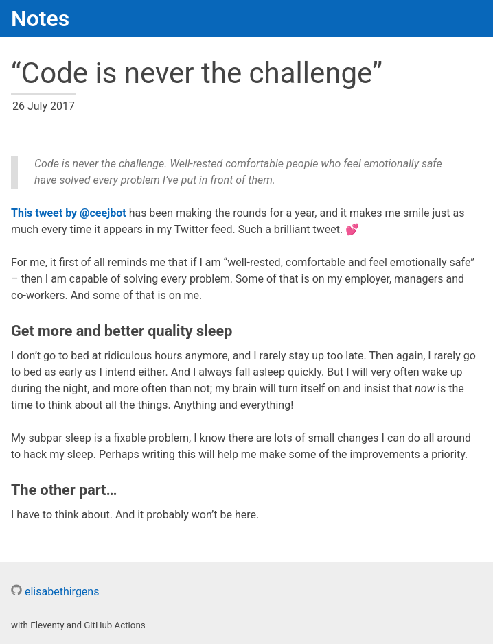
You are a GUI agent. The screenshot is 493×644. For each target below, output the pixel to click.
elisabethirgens (55, 591)
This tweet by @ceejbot (68, 212)
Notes (40, 18)
